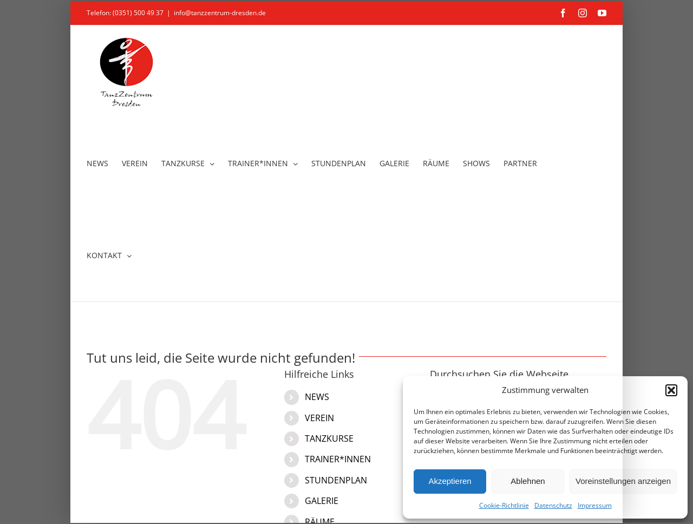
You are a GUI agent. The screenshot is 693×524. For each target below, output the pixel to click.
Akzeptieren (449, 481)
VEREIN (319, 418)
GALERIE (321, 501)
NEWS (317, 397)
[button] (671, 390)
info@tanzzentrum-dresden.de (220, 12)
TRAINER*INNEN (338, 459)
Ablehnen (528, 481)
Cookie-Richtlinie (504, 505)
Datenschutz (553, 505)
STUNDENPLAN (336, 480)
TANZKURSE (329, 438)
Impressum (595, 505)
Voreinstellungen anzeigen (623, 481)
